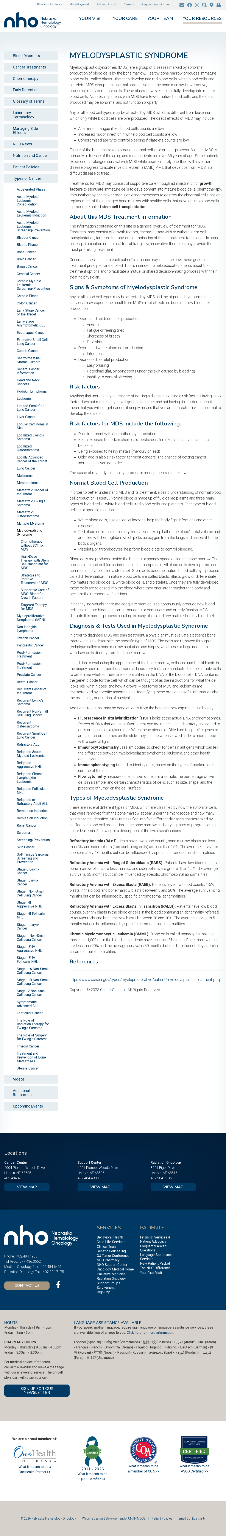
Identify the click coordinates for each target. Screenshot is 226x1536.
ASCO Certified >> (194, 1471)
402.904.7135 (161, 1178)
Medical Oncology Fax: (21, 1267)
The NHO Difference (155, 1268)
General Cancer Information (28, 371)
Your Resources (202, 18)
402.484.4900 (14, 1178)
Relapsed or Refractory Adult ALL (32, 802)
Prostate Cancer (29, 675)
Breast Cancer (27, 266)
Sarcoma (23, 833)
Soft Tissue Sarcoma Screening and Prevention (32, 858)
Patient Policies (26, 167)
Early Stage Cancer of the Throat (31, 312)
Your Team (160, 18)
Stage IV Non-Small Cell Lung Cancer (31, 993)
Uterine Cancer (28, 1068)
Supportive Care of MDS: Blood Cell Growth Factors (35, 594)
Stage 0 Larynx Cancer (28, 871)
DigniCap (103, 1292)
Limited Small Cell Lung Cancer (30, 408)
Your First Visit (151, 1273)
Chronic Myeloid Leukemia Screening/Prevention (33, 285)
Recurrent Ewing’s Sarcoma (30, 702)
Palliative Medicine (111, 1274)
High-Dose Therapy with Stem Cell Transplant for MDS (35, 562)
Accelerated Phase (31, 189)
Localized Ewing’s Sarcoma (30, 437)
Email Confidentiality (192, 1518)
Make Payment (79, 4)
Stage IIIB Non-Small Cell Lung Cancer (32, 982)
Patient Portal (106, 4)
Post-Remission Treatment (29, 655)
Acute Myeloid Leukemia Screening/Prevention (33, 226)
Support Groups (108, 1283)
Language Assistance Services (156, 1257)
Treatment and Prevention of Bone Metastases (31, 1057)
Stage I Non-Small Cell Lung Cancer (30, 893)
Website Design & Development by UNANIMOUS (114, 1518)
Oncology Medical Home (115, 1269)
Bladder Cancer (28, 238)
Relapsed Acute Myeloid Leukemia (31, 754)
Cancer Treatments (29, 67)
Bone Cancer (26, 252)
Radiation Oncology (111, 1279)
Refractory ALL (28, 744)
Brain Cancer (26, 259)
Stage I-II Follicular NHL (31, 916)
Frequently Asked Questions (153, 1248)
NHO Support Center (112, 1265)
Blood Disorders (26, 55)
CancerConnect (113, 989)
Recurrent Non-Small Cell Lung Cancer (32, 713)
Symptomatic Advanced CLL (28, 1004)
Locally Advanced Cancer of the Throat (32, 459)
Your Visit (91, 18)
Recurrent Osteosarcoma (28, 724)
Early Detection (26, 90)
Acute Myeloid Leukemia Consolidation (28, 200)
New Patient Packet (155, 1263)
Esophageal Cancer (31, 333)
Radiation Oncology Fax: (22, 1272)
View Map (27, 1187)
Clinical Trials (107, 1247)
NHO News (22, 144)
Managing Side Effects (25, 130)
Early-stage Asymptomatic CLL (31, 323)
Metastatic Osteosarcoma (28, 514)
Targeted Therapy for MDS (34, 607)
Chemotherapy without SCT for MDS (32, 545)
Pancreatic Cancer (30, 645)
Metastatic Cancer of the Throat (32, 492)
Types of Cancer (27, 178)
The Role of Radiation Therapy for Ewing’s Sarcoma (33, 1024)
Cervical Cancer (28, 274)
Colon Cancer (27, 303)
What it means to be (194, 1466)
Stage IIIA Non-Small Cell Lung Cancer (32, 971)
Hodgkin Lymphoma (32, 391)
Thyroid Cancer (28, 1046)
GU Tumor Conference (113, 1256)
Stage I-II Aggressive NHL (29, 904)
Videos (19, 1079)
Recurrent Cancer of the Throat (32, 691)
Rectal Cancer (27, 682)
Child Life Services (111, 1242)
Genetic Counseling (111, 1251)
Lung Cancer (26, 468)
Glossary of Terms (29, 101)
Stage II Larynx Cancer (28, 927)
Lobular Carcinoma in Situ (32, 426)
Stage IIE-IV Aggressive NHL (29, 949)
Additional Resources (22, 1092)
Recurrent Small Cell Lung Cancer (32, 735)
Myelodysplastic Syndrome (29, 532)
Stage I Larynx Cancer (27, 882)
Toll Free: (11, 1261)
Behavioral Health (110, 1237)
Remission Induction (32, 811)
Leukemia (24, 398)
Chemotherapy (25, 78)
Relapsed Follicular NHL (31, 791)
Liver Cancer (26, 417)
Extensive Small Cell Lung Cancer (32, 342)
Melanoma (25, 476)
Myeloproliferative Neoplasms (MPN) (31, 618)
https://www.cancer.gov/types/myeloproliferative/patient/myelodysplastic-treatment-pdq (145, 979)
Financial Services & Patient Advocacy (155, 1239)
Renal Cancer (26, 825)
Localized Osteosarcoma (28, 448)
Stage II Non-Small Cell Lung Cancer (31, 938)
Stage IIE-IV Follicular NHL (27, 960)
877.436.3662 (30, 1261)
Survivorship (106, 1288)
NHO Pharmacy (108, 1260)
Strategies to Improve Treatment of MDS (34, 579)
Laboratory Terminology (23, 114)
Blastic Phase (27, 245)
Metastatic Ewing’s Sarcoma (31, 503)
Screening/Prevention (33, 840)
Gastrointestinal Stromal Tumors (29, 360)
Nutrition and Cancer (30, 155)
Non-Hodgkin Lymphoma (27, 629)
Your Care (125, 18)
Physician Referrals (49, 4)
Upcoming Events (28, 1106)
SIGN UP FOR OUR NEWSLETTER (36, 1390)
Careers (129, 4)
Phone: (9, 1256)
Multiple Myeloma (30, 523)
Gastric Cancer (28, 351)
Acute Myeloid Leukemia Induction (31, 214)
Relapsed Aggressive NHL (29, 765)
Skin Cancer (25, 847)
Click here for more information (150, 1333)
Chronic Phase (28, 296)
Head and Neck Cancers (28, 382)
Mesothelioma (28, 483)
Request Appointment (157, 4)
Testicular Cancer (30, 1013)
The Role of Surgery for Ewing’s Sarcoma (32, 1037)
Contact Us (27, 1285)
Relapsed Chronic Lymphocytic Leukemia (30, 777)
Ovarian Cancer (28, 638)
